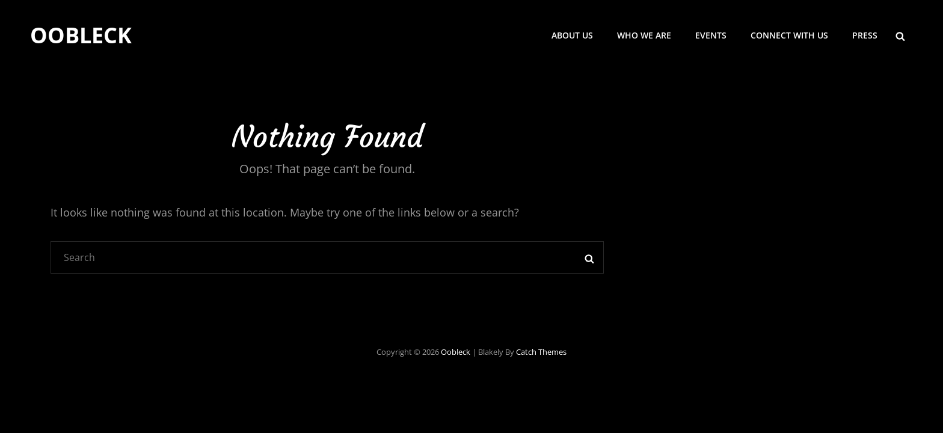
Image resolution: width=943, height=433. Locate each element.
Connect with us (789, 35)
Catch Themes (541, 351)
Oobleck (81, 35)
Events (710, 35)
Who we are (644, 35)
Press (864, 35)
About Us (572, 35)
